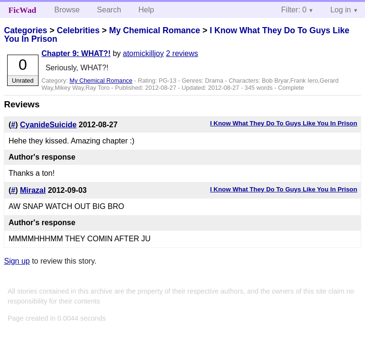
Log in (340, 10)
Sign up (16, 261)
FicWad (23, 10)
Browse (66, 10)
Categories (25, 30)
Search (109, 10)
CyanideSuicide (48, 125)
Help (146, 10)
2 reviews (182, 53)
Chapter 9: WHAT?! (75, 53)
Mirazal (33, 190)
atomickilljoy (143, 53)
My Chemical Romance (154, 30)
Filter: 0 (294, 10)
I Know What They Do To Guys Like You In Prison (283, 123)
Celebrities (78, 30)
